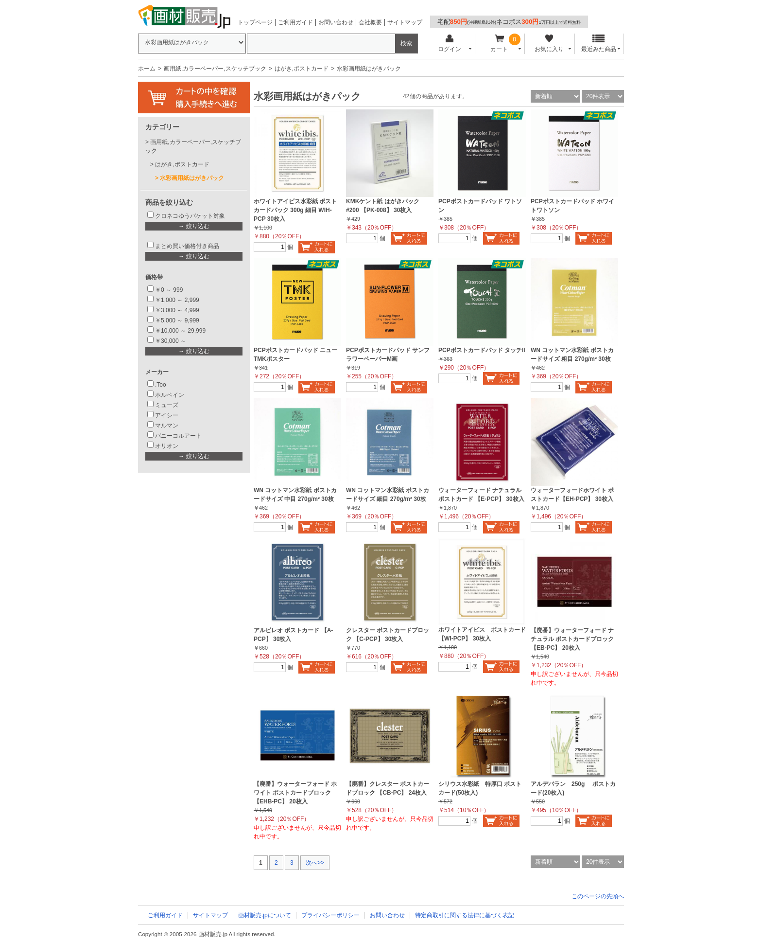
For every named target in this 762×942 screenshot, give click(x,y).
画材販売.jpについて (264, 915)
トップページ (255, 22)
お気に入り (549, 44)
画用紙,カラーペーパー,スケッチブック (215, 68)
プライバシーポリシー (330, 915)
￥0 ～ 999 (169, 289)
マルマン (166, 425)
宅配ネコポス (509, 21)
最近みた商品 (598, 44)
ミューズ (166, 405)
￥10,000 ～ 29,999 (180, 330)
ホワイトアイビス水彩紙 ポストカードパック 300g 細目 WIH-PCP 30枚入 (295, 210)
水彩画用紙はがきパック (192, 178)
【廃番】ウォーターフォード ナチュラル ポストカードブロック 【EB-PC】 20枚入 (572, 639)
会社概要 (370, 22)
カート (499, 44)
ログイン (449, 44)
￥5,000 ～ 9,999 (177, 320)
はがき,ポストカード (302, 68)
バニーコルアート (178, 435)
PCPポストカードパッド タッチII (481, 350)
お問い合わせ (335, 22)
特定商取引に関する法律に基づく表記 (464, 915)
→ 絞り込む (193, 226)
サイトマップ (404, 22)
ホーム (147, 68)
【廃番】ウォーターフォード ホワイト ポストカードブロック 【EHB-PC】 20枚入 (295, 793)
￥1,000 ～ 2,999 (177, 300)
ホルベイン (169, 394)
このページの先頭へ (598, 896)
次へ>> (315, 862)
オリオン (166, 446)
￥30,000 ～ (171, 341)
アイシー (166, 415)
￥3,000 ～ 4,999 (177, 310)
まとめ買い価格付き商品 (187, 246)
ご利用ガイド (295, 22)
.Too (160, 384)
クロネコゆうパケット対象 (190, 216)
